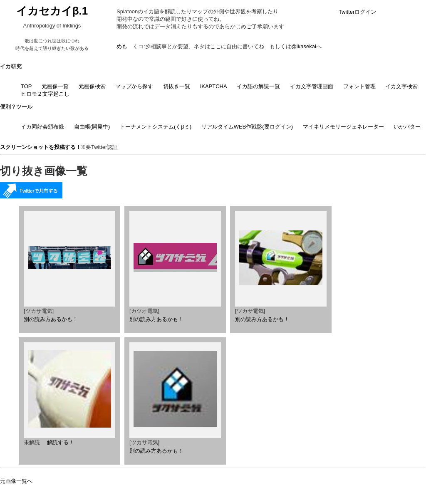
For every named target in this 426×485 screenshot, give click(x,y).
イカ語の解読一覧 (258, 86)
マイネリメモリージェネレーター (343, 127)
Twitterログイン (357, 12)
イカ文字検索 (401, 86)
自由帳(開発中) (92, 127)
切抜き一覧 (176, 86)
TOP (26, 86)
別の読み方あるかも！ (51, 319)
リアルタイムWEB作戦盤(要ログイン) (247, 127)
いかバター (407, 127)
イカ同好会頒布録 (42, 127)
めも (121, 46)
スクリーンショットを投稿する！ (40, 147)
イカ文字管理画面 (311, 86)
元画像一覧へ (16, 481)
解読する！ (60, 442)
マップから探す (134, 86)
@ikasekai (303, 46)
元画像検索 (92, 86)
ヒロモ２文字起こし (45, 94)
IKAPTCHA (213, 86)
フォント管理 (359, 86)
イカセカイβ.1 (52, 11)
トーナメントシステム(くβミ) (155, 127)
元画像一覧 (55, 86)
